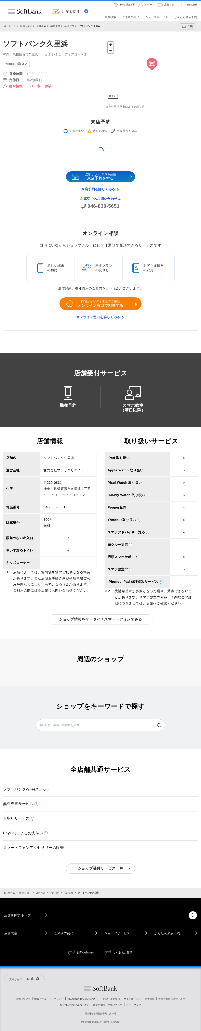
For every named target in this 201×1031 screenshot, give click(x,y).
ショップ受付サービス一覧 (100, 868)
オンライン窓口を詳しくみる (98, 317)
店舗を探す (26, 26)
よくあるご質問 (123, 952)
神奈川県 (55, 26)
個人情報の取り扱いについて (83, 999)
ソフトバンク (100, 988)
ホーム (12, 26)
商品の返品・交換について (107, 1005)
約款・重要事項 (111, 999)
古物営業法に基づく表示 (171, 999)
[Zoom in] (110, 45)
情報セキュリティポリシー (49, 999)
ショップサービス (117, 933)
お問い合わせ (85, 952)
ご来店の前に (63, 933)
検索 (159, 725)
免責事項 (150, 999)
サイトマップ (133, 1005)
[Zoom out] (110, 50)
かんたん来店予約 (167, 933)
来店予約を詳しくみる (98, 189)
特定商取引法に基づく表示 (74, 1005)
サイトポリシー (132, 999)
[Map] (152, 70)
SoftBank (24, 11)
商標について (23, 999)
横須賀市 (69, 26)
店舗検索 (41, 26)
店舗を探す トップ (17, 915)
